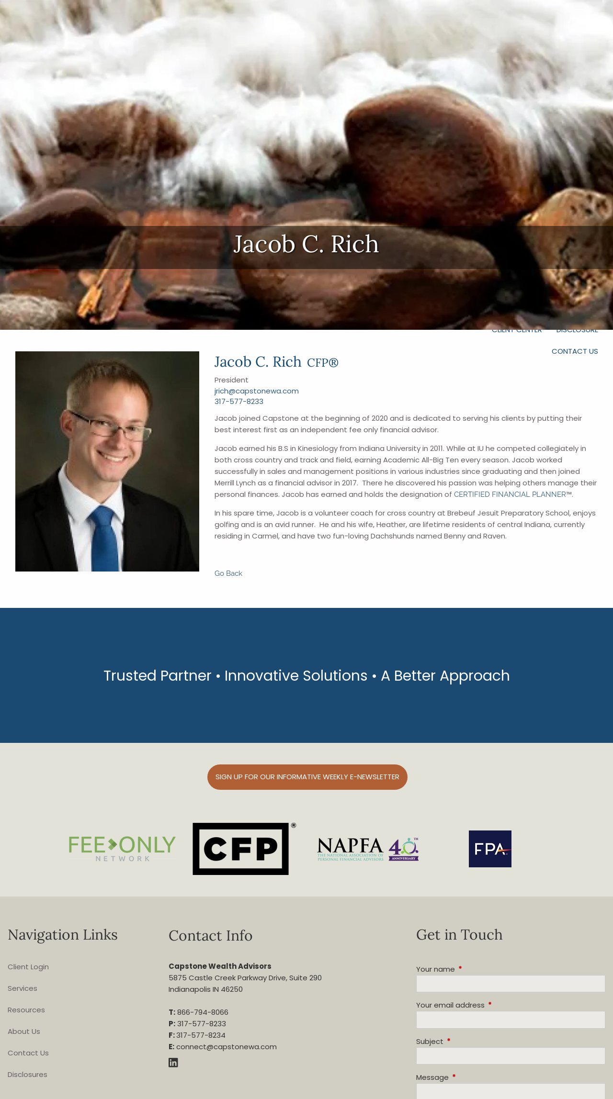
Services (22, 988)
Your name (472, 969)
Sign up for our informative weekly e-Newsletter (307, 777)
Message (469, 1077)
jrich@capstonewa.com (257, 391)
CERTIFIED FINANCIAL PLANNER (510, 494)
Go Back (228, 573)
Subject (466, 1041)
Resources (26, 1010)
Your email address (487, 1005)
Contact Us (575, 351)
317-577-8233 (239, 401)
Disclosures (27, 1074)
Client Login (28, 967)
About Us (24, 1031)
